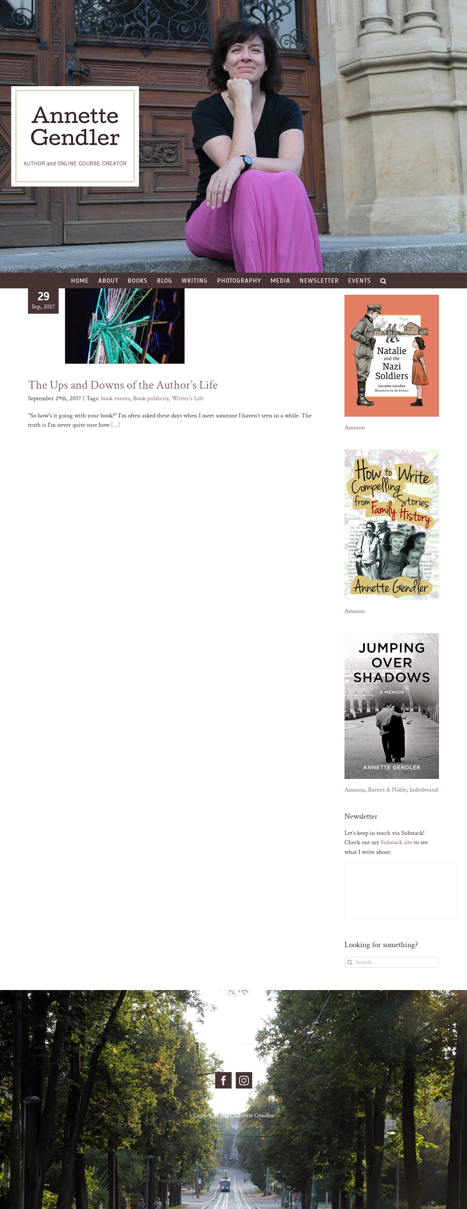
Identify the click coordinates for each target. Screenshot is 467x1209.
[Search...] (391, 962)
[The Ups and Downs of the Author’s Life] (125, 326)
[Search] (349, 962)
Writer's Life (188, 398)
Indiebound (423, 790)
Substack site (396, 842)
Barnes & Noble (387, 790)
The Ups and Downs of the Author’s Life (122, 385)
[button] (383, 280)
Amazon (354, 427)
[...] (115, 425)
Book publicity (151, 398)
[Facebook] (223, 1080)
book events (115, 398)
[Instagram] (244, 1080)
